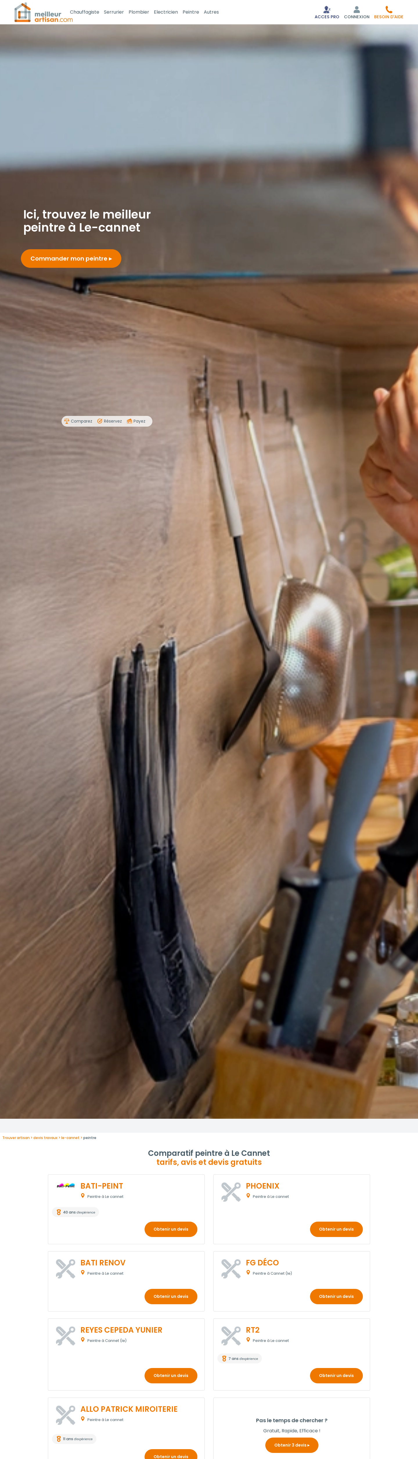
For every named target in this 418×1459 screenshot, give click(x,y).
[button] (388, 12)
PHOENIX (263, 1187)
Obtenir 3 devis (291, 1446)
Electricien (173, 12)
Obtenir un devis (171, 1230)
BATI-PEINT (101, 1187)
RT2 (253, 1331)
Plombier (146, 12)
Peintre (198, 12)
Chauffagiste (91, 12)
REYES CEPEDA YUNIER (121, 1331)
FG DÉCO (262, 1264)
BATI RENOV (102, 1264)
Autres (218, 12)
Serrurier (121, 12)
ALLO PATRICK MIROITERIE (129, 1410)
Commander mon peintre (71, 260)
